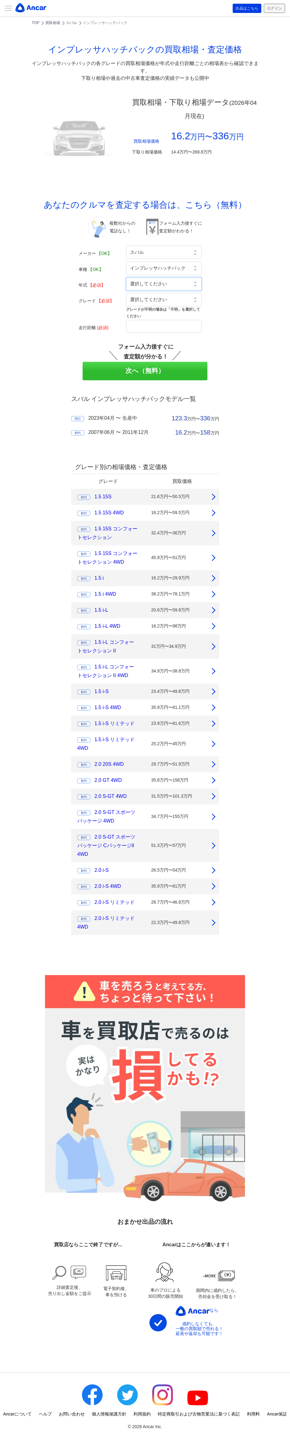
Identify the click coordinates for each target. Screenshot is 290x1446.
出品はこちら (242, 8)
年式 (92, 285)
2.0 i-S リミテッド (114, 902)
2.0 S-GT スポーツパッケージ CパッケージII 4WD (106, 845)
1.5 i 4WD (105, 594)
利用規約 (142, 1413)
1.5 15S (102, 496)
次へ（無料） (145, 370)
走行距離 (93, 327)
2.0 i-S (101, 870)
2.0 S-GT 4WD (110, 796)
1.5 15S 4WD (109, 512)
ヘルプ (45, 1413)
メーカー (95, 253)
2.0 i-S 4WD (107, 886)
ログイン (273, 8)
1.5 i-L (101, 610)
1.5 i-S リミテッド (114, 723)
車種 (91, 269)
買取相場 (52, 23)
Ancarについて (17, 1413)
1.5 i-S (101, 691)
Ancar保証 (277, 1413)
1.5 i (99, 578)
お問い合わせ (72, 1413)
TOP (35, 23)
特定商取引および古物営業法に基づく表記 (199, 1413)
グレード (96, 300)
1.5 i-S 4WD (107, 707)
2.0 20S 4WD (109, 764)
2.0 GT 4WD (108, 780)
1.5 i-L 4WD (107, 626)
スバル (71, 23)
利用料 (253, 1413)
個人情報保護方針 (109, 1413)
